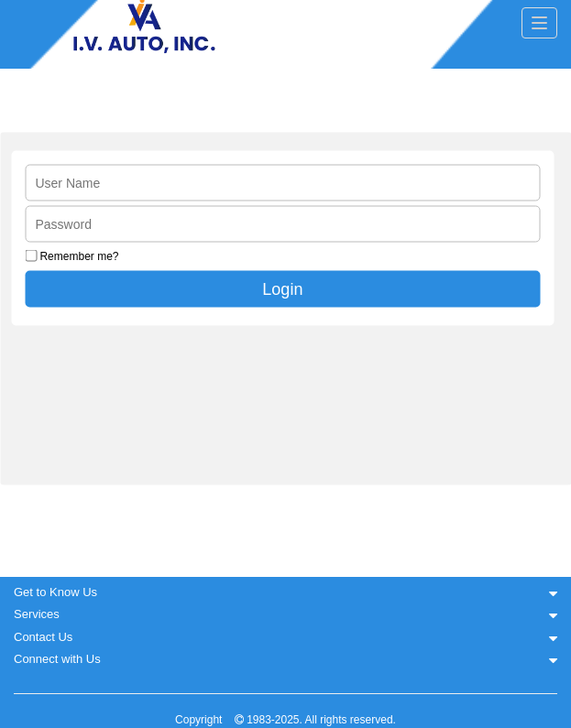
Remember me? (78, 256)
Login (282, 288)
